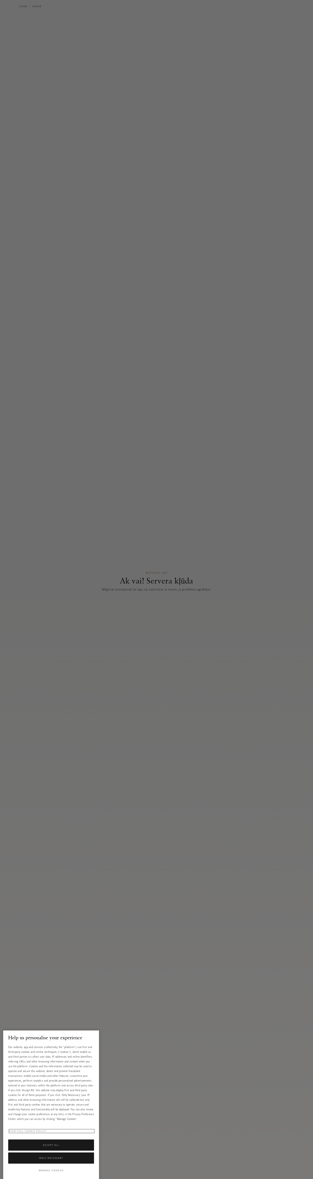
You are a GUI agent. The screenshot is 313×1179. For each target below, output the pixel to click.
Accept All (51, 1161)
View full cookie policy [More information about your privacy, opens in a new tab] (27, 1147)
